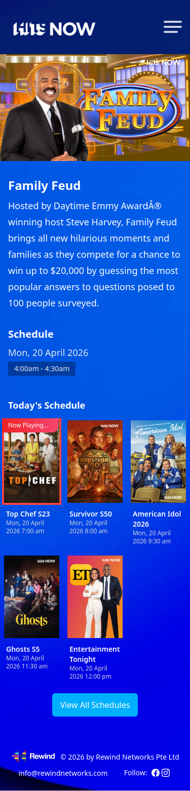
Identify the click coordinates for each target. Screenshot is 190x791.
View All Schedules (95, 704)
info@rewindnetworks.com (62, 773)
